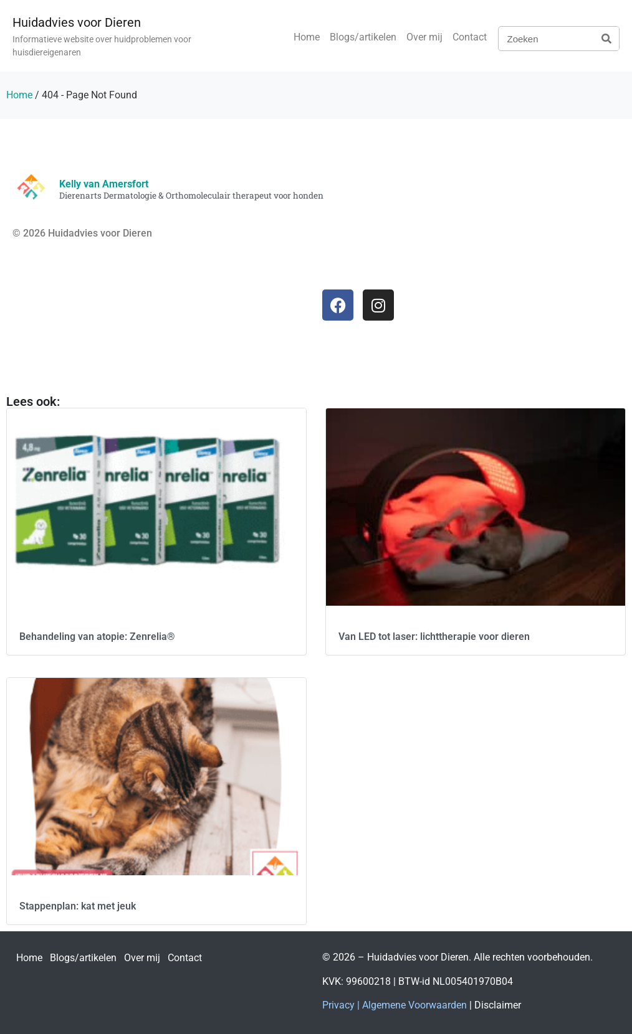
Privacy (338, 1005)
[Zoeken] (606, 38)
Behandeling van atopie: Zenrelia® (97, 636)
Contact (469, 37)
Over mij (424, 37)
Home (307, 37)
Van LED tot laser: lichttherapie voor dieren (434, 636)
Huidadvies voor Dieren (76, 22)
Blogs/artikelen (363, 37)
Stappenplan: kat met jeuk (77, 906)
